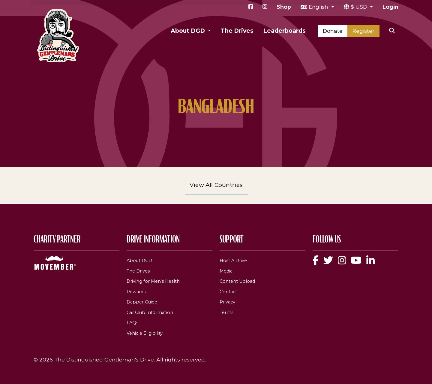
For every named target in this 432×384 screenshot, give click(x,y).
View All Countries (216, 184)
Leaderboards (284, 30)
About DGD (139, 260)
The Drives (237, 30)
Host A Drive (233, 260)
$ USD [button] (360, 7)
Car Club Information (150, 312)
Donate (333, 31)
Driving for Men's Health (153, 281)
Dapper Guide (142, 302)
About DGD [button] (188, 30)
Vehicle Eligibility (145, 333)
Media (226, 271)
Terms (226, 312)
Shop (284, 7)
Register (363, 31)
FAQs (132, 322)
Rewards (136, 291)
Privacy (227, 302)
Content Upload (237, 281)
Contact (228, 291)
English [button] (319, 7)
